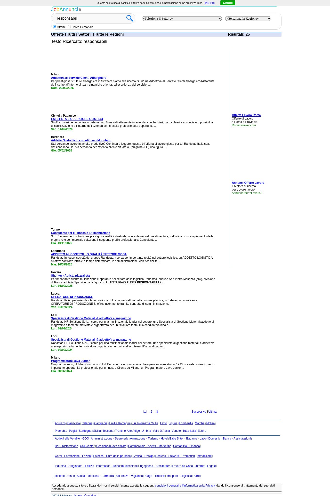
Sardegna (85, 424)
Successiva (199, 405)
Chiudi (228, 3)
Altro (197, 469)
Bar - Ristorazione (66, 439)
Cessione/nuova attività (111, 439)
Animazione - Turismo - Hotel (149, 432)
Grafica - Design (143, 449)
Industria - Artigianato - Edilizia (74, 459)
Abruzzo (60, 416)
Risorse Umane (65, 469)
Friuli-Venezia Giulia (145, 416)
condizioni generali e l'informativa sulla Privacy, (185, 479)
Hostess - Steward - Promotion (175, 449)
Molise (210, 416)
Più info (210, 3)
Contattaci (90, 489)
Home (78, 489)
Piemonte (61, 424)
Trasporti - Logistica (179, 469)
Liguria (173, 416)
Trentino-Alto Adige (127, 424)
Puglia (73, 424)
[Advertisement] (246, 79)
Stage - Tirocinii (155, 469)
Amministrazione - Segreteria (109, 432)
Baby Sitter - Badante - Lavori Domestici (195, 432)
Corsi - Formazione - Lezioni (73, 449)
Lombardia (186, 416)
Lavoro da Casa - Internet (188, 459)
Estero (202, 424)
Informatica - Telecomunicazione (117, 459)
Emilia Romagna (120, 416)
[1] (144, 405)
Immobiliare (204, 449)
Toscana (108, 424)
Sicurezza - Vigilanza (129, 469)
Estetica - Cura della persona (112, 449)
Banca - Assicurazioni (237, 432)
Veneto (176, 424)
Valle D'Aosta (161, 424)
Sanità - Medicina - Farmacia (95, 469)
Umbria (146, 424)
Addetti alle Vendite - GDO (72, 432)
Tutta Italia (189, 424)
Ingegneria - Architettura (154, 459)
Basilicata (73, 416)
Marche (199, 416)
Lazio (163, 416)
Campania (100, 416)
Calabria (86, 416)
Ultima (212, 405)
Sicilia (97, 424)
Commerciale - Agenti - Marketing (149, 439)
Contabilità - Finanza (186, 439)
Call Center (87, 439)
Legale (211, 459)
